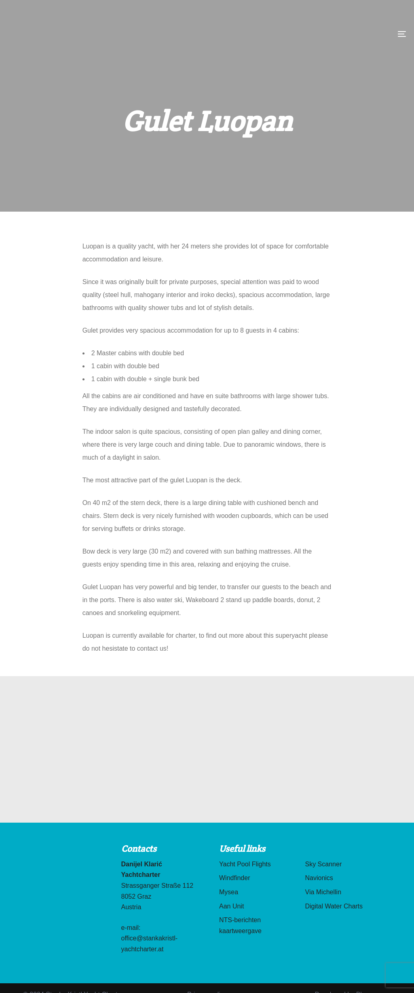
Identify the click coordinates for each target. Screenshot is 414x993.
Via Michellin (323, 892)
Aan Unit (231, 906)
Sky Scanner (323, 864)
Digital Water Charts (334, 906)
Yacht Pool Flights (245, 864)
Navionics (319, 877)
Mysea (228, 892)
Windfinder (234, 877)
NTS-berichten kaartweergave (240, 925)
